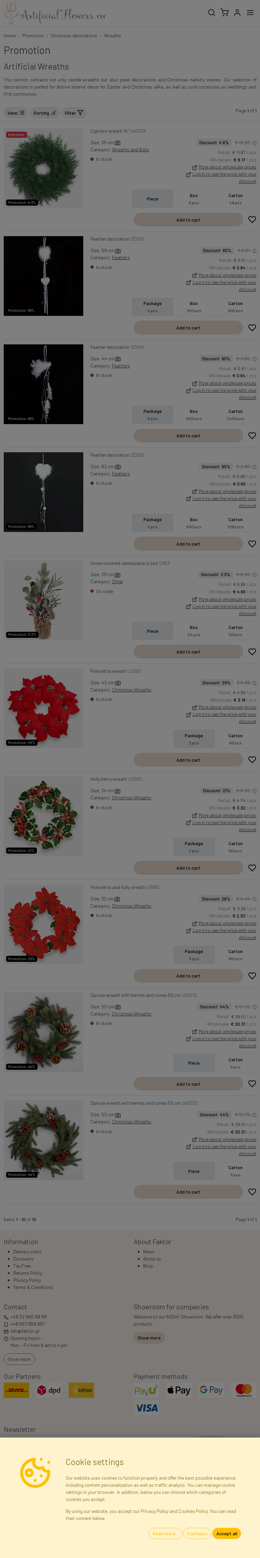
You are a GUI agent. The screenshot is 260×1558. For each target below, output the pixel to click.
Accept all (226, 1533)
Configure (197, 1533)
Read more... (165, 1533)
